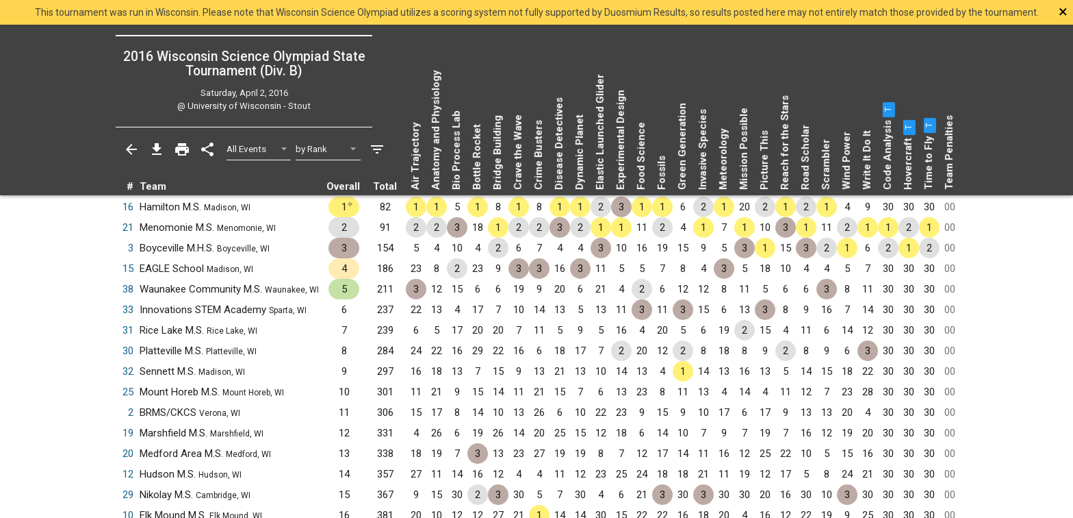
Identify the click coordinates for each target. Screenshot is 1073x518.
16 (127, 207)
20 (127, 453)
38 (127, 289)
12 (127, 474)
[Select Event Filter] (259, 149)
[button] (887, 109)
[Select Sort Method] (328, 149)
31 (127, 330)
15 (127, 268)
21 (127, 227)
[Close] (965, 11)
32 (127, 371)
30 (127, 351)
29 (127, 495)
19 (127, 433)
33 (127, 310)
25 (127, 392)
